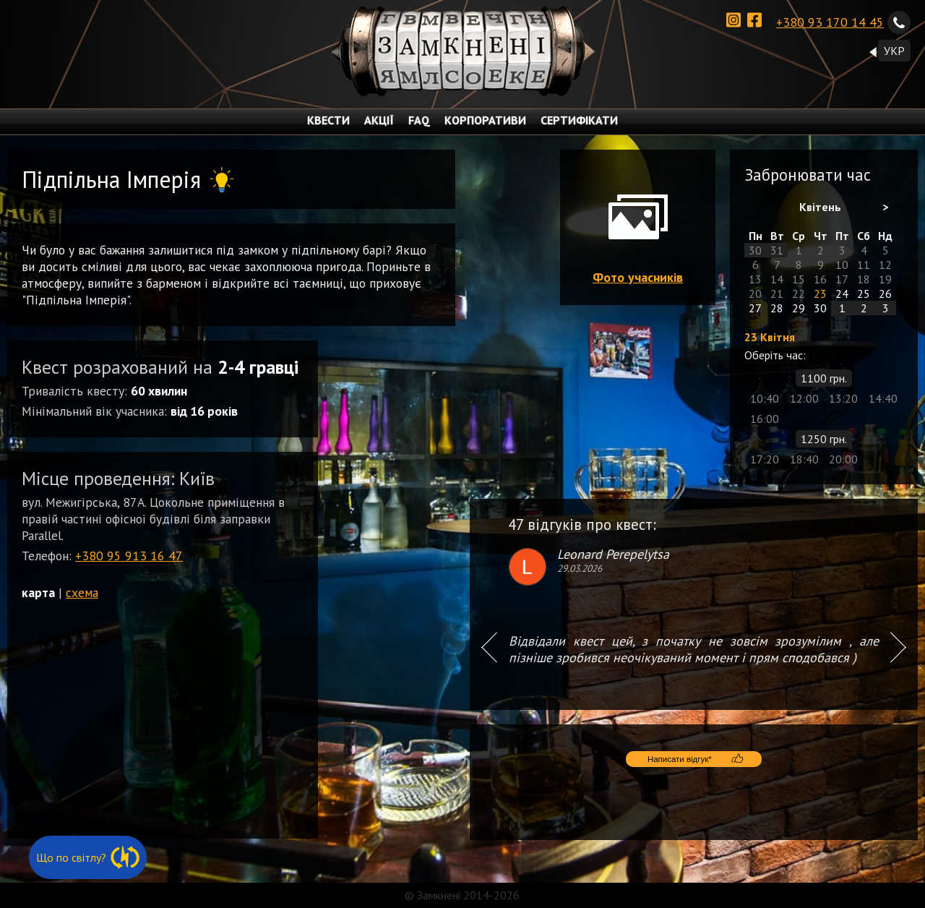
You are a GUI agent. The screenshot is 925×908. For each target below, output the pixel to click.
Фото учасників (638, 277)
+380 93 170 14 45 (843, 20)
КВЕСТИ (328, 120)
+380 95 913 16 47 (129, 555)
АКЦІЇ (379, 120)
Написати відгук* (684, 773)
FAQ (419, 120)
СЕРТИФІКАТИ (579, 120)
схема (82, 592)
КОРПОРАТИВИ (485, 120)
